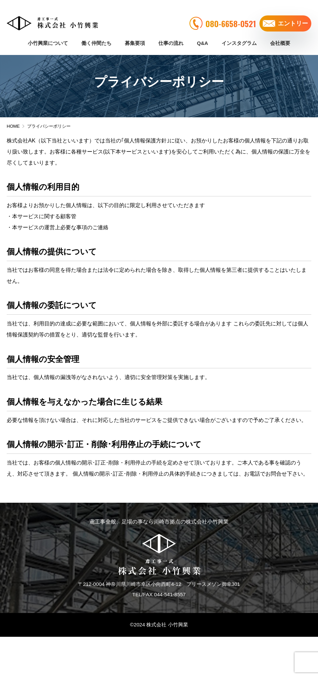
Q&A (202, 34)
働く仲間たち (96, 34)
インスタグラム (239, 34)
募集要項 (135, 34)
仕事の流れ (170, 34)
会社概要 (280, 34)
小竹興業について (48, 34)
